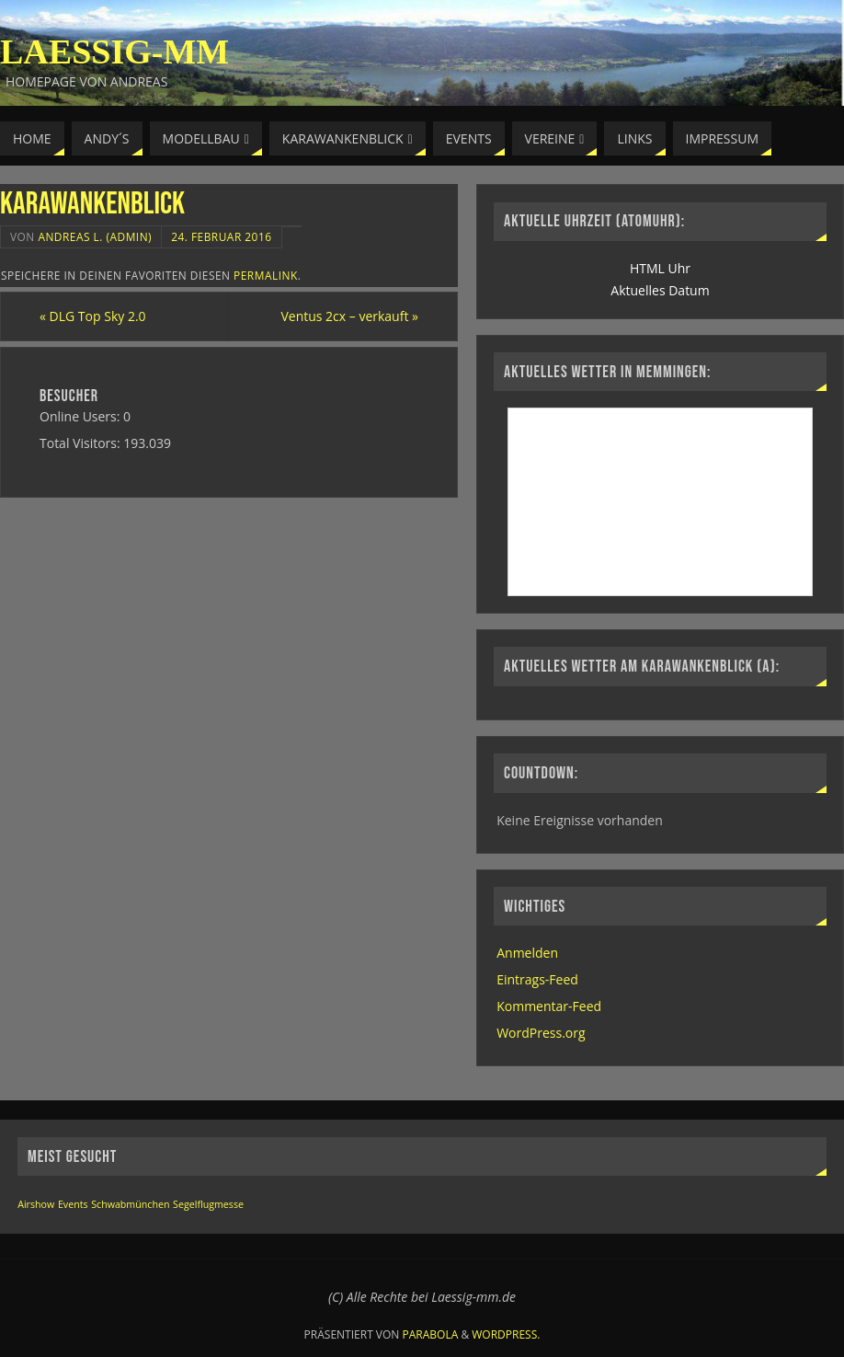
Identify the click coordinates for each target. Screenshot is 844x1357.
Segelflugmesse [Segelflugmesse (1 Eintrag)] (208, 1204)
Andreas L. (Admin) (95, 236)
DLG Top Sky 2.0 (93, 316)
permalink (266, 275)
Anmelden (527, 952)
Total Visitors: (81, 443)
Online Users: (81, 416)
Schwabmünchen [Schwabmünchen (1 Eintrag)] (130, 1204)
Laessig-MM (114, 51)
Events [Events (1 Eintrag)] (73, 1204)
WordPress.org (540, 1032)
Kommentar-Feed (548, 1006)
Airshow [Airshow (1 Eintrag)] (35, 1204)
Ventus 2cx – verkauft (349, 316)
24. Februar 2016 (221, 236)
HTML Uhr (660, 268)
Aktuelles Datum (659, 290)
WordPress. (506, 1334)
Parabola (431, 1334)
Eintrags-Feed (537, 979)
